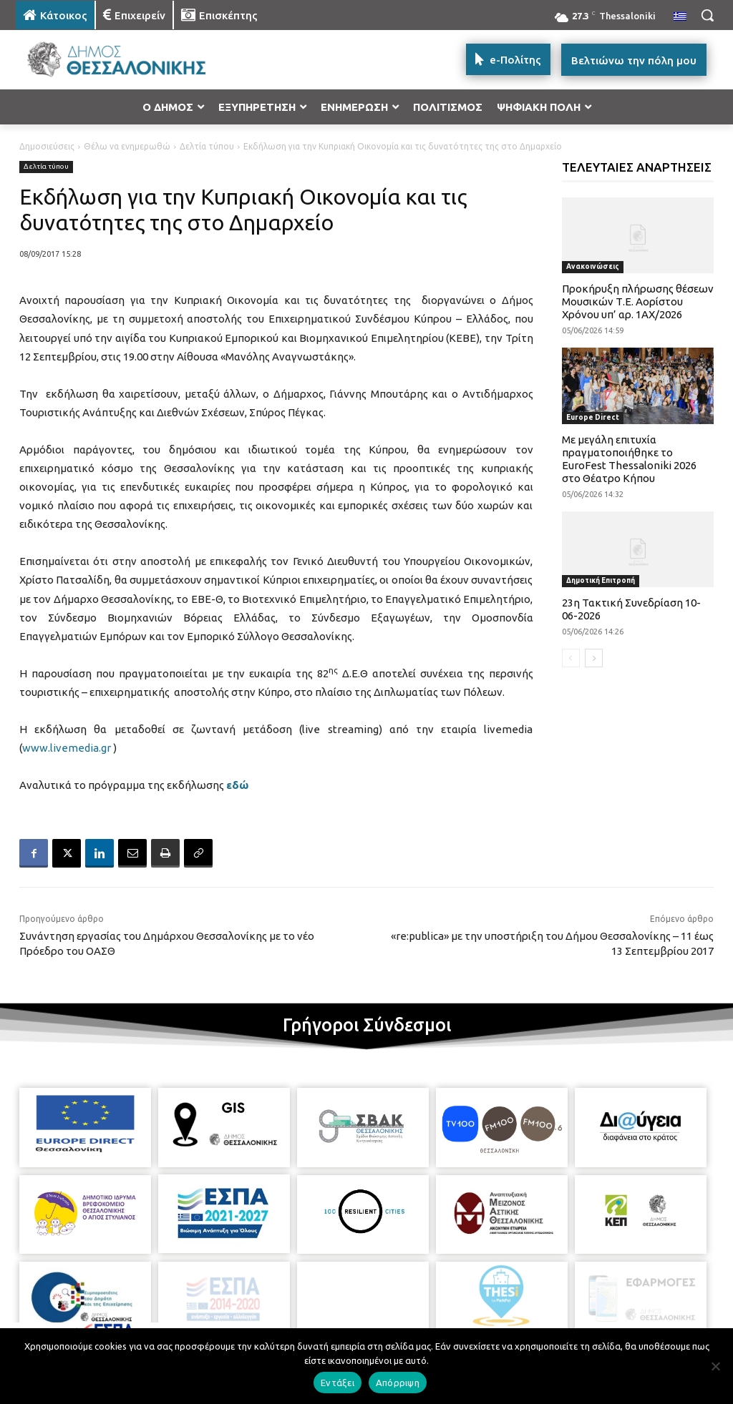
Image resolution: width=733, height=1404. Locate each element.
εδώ (237, 785)
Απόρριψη (397, 1383)
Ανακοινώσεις (592, 266)
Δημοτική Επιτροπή (600, 580)
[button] (707, 15)
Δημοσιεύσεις (46, 146)
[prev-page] (571, 658)
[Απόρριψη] (715, 1366)
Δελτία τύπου (207, 146)
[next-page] (594, 658)
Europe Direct (592, 417)
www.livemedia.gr (66, 748)
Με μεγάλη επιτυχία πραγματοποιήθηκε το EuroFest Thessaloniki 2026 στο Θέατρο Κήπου (629, 458)
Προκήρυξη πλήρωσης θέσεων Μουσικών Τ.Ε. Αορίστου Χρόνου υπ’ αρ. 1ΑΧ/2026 (638, 301)
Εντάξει (337, 1383)
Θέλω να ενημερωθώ (127, 146)
